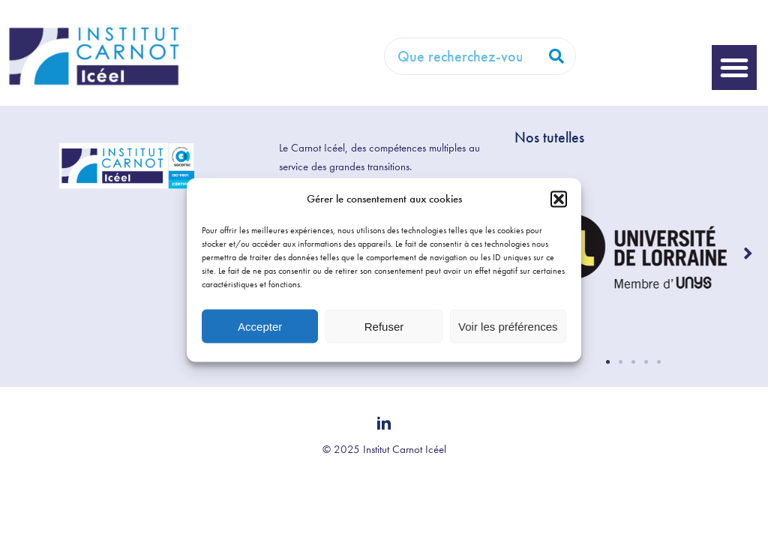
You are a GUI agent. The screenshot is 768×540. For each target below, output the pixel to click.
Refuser (384, 326)
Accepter (260, 326)
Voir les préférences (508, 326)
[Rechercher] (556, 56)
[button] (558, 198)
